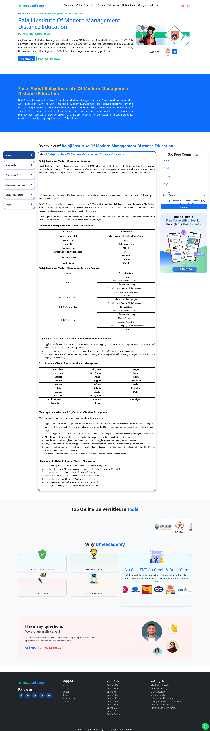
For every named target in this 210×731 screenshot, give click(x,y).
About (65, 685)
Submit (184, 206)
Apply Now (185, 6)
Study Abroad (145, 5)
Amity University (159, 688)
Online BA (112, 707)
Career (65, 691)
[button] (21, 695)
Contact (66, 688)
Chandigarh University (162, 704)
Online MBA (113, 685)
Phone (167, 176)
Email (166, 168)
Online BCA (112, 704)
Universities (128, 5)
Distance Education (108, 5)
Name (167, 160)
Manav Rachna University (163, 707)
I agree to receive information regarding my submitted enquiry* (185, 202)
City (165, 184)
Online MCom (113, 698)
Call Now (30, 648)
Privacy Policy (96, 729)
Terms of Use (69, 698)
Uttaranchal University (162, 698)
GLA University (158, 691)
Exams (65, 701)
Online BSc (112, 711)
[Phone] (184, 179)
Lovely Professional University (166, 701)
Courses (68, 5)
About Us (82, 729)
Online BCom (113, 714)
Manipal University (160, 685)
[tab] (19, 155)
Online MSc (112, 694)
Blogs (65, 694)
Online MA (112, 691)
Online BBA (112, 701)
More (159, 5)
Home (21, 13)
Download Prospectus (49, 58)
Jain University (158, 694)
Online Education (85, 5)
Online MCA (113, 688)
